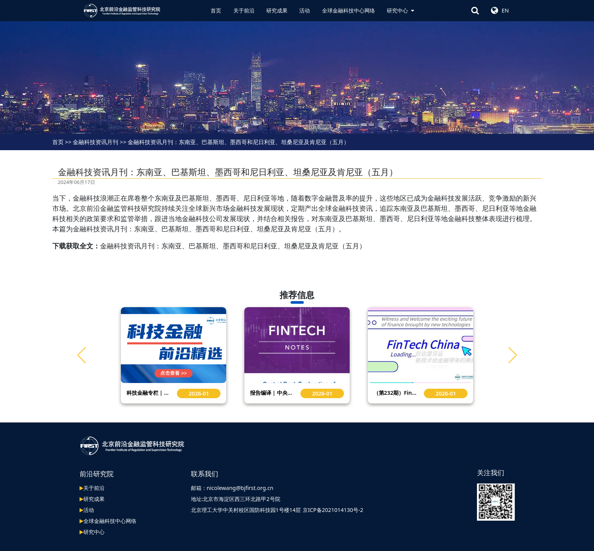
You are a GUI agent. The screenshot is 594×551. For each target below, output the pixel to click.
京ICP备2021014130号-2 (333, 509)
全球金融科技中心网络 (348, 10)
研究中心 (400, 10)
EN (505, 10)
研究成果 (277, 10)
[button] (513, 355)
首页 (216, 10)
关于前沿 (244, 10)
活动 (304, 10)
